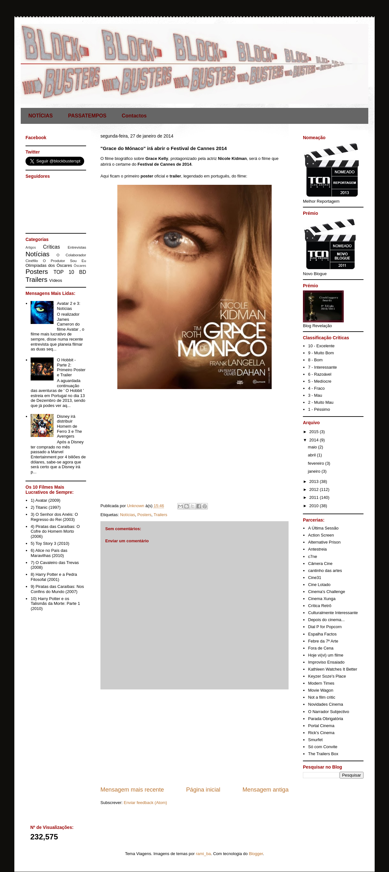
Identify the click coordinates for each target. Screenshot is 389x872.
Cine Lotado (319, 584)
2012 (314, 489)
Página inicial (203, 789)
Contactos (134, 115)
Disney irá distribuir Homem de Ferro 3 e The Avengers (69, 426)
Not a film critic (321, 697)
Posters (144, 514)
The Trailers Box (323, 753)
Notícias (127, 514)
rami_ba (203, 853)
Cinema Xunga (321, 598)
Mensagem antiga (265, 789)
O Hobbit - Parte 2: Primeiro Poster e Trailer (71, 367)
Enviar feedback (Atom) (145, 802)
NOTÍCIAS (40, 115)
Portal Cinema (321, 725)
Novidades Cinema (325, 704)
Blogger (256, 853)
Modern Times (321, 683)
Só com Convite (322, 746)
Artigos (31, 247)
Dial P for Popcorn (324, 626)
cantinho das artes (325, 570)
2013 (314, 481)
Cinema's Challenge (326, 591)
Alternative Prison (324, 542)
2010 (314, 505)
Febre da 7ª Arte (323, 641)
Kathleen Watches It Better (332, 669)
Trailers (160, 514)
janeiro (315, 471)
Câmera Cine (320, 563)
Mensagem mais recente (132, 789)
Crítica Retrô (319, 605)
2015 (314, 431)
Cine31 (314, 577)
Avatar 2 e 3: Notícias (68, 306)
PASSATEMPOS (87, 115)
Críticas (51, 247)
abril (312, 455)
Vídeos (55, 280)
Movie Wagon (320, 690)
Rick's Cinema (321, 732)
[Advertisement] (194, 738)
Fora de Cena (321, 648)
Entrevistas (77, 247)
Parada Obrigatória (325, 718)
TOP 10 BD (70, 272)
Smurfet (315, 739)
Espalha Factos (322, 634)
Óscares (80, 265)
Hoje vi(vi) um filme (325, 655)
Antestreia (317, 549)
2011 (314, 497)
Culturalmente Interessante (333, 612)
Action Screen (321, 535)
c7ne (312, 556)
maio (313, 447)
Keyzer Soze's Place (327, 676)
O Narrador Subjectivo (328, 711)
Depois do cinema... (326, 619)
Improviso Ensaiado (326, 662)
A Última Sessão (323, 528)
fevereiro (316, 463)
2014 (314, 440)
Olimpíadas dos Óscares (49, 265)
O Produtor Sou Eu (64, 261)
